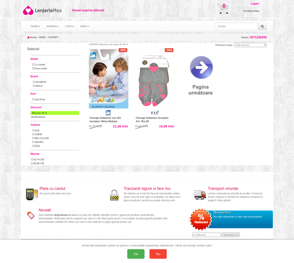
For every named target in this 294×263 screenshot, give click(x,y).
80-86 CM (37, 163)
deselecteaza (38, 117)
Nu (158, 254)
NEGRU (37, 142)
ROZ (35, 146)
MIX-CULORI (40, 138)
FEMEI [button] (35, 26)
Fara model (39, 68)
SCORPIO (39, 82)
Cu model (38, 64)
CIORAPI (53, 37)
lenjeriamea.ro (62, 215)
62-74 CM (37, 159)
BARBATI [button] (53, 26)
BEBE (42, 37)
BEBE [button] (84, 26)
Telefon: (254, 37)
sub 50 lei (38, 99)
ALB (35, 130)
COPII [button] (69, 26)
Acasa (32, 37)
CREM (36, 134)
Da (136, 254)
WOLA (37, 86)
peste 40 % (39, 113)
